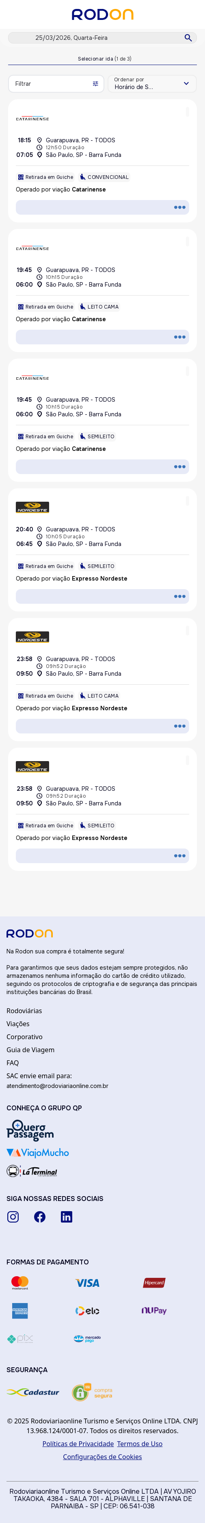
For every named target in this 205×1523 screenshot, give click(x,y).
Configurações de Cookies (102, 1456)
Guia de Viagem (30, 1049)
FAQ (12, 1062)
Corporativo (24, 1036)
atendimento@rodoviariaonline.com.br (57, 1085)
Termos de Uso (140, 1443)
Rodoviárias (24, 1010)
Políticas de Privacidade (78, 1443)
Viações (18, 1023)
